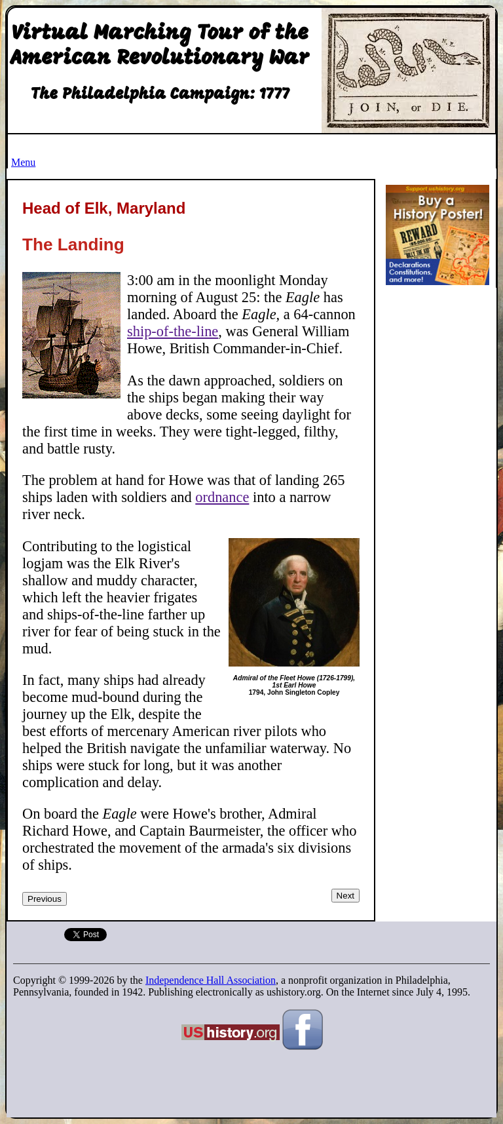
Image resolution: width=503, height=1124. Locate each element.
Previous (45, 899)
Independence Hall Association (210, 980)
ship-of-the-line (172, 331)
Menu (23, 162)
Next (345, 896)
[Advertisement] (441, 491)
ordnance (222, 497)
